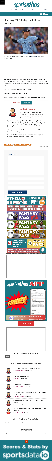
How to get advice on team (21, 376)
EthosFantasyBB (22, 93)
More (7, 356)
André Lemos (33, 56)
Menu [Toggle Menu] (44, 14)
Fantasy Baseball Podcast (21, 144)
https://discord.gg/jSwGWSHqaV (36, 97)
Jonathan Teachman (20, 370)
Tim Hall (17, 378)
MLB (30, 144)
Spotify (31, 89)
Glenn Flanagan (19, 386)
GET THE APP (26, 324)
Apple (24, 89)
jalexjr (16, 404)
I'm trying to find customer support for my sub (27, 368)
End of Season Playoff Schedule (22, 384)
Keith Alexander (19, 396)
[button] (2, 2)
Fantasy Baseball (9, 144)
